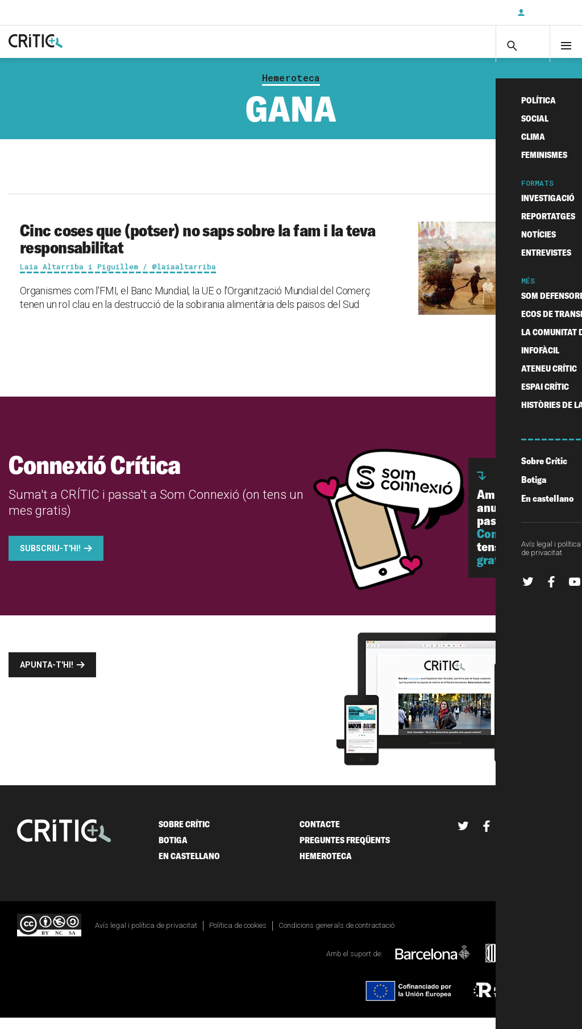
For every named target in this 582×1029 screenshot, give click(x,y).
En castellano (189, 866)
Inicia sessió (548, 12)
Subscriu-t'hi (471, 12)
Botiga (173, 850)
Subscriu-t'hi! (50, 559)
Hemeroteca (291, 88)
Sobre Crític (184, 835)
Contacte (320, 835)
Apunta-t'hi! (46, 675)
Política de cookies (238, 936)
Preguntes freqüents (345, 850)
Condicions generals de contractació (336, 936)
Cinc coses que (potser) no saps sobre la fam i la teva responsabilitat (198, 249)
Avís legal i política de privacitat (146, 936)
